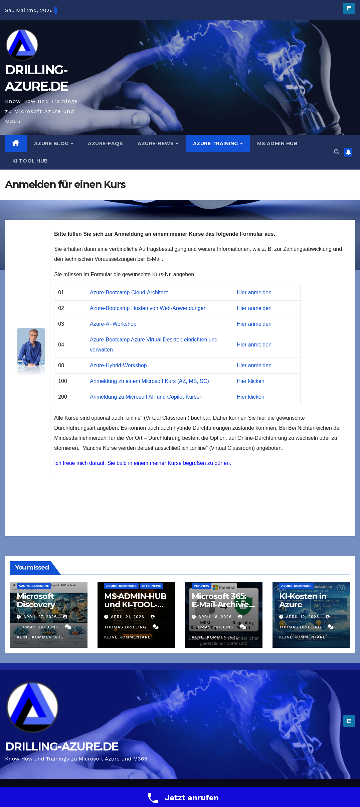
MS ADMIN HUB (277, 143)
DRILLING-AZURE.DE (61, 746)
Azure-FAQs (105, 143)
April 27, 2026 (41, 616)
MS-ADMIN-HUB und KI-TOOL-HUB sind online (135, 604)
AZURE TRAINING (216, 143)
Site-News (152, 586)
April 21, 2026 (128, 616)
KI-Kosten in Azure (303, 600)
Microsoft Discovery (36, 600)
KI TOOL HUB (30, 161)
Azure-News (156, 143)
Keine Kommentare (40, 637)
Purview (201, 586)
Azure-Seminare (34, 586)
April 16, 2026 (215, 616)
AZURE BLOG (52, 143)
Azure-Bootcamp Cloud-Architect (129, 292)
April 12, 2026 (303, 616)
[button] (336, 152)
